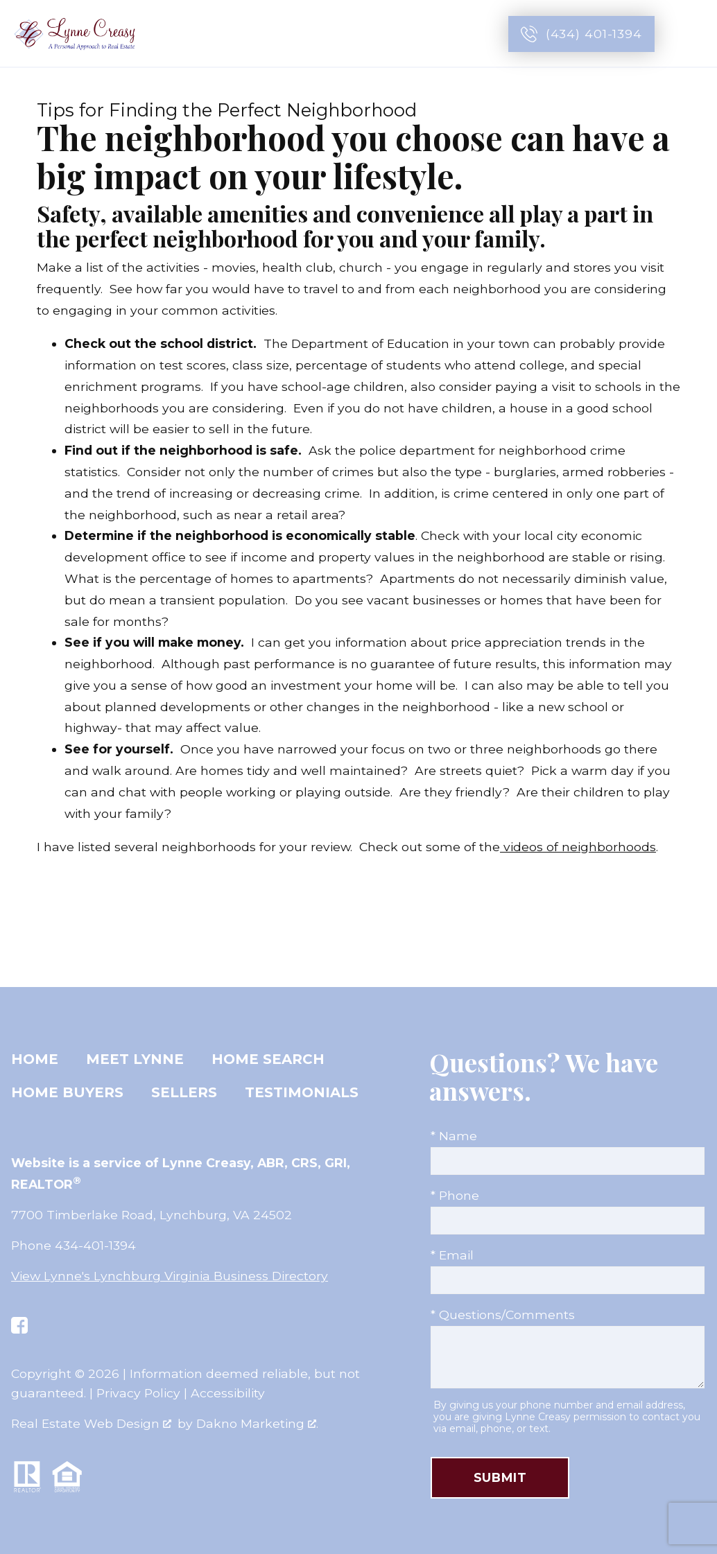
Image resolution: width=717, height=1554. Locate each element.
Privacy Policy (138, 1393)
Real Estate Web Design (91, 1423)
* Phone (455, 1195)
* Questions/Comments (503, 1314)
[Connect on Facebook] (19, 1325)
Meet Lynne (135, 1059)
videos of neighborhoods (578, 846)
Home (34, 1059)
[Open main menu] (690, 34)
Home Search (268, 1059)
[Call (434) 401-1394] (581, 34)
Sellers (184, 1092)
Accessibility (228, 1393)
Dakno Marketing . (257, 1423)
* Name (454, 1135)
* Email (452, 1255)
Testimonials (301, 1092)
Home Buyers (67, 1092)
